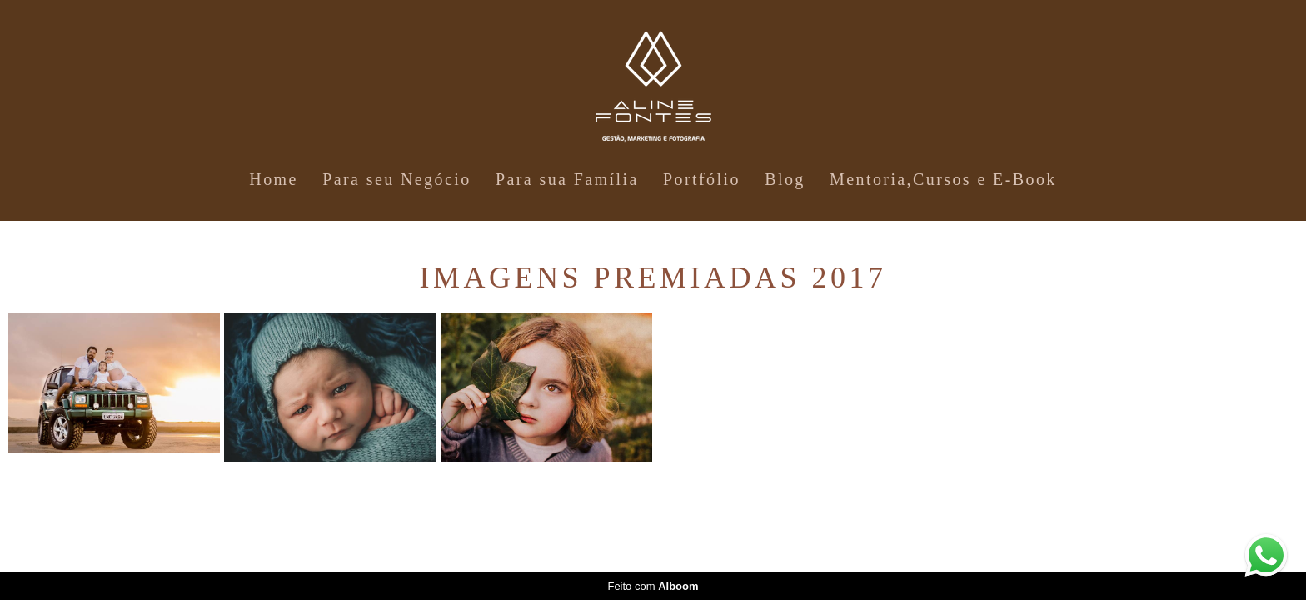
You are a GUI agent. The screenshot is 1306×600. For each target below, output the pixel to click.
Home (273, 179)
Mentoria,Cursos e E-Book (943, 179)
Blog (785, 179)
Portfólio (701, 179)
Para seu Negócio (396, 179)
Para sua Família (567, 179)
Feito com (652, 586)
